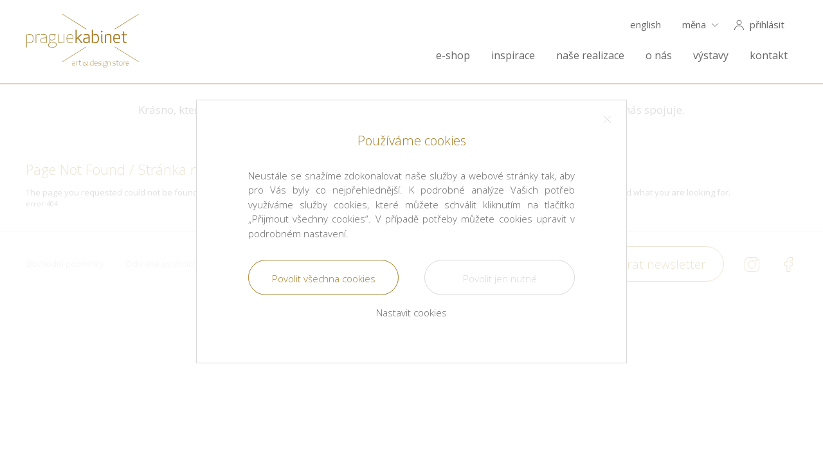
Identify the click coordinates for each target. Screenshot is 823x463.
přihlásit (767, 24)
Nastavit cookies (411, 312)
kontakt (769, 55)
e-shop (453, 55)
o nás (659, 55)
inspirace (513, 55)
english (645, 24)
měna (694, 24)
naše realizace (590, 55)
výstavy (710, 55)
